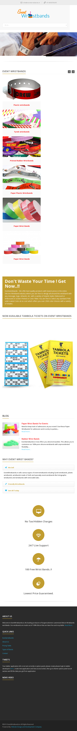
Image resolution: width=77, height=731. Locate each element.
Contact (5, 653)
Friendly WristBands (15, 484)
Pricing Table (6, 646)
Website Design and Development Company (26, 727)
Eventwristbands (8, 638)
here (12, 669)
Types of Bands (7, 649)
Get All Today (12, 490)
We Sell (9, 467)
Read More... (69, 625)
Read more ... (26, 431)
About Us (5, 642)
